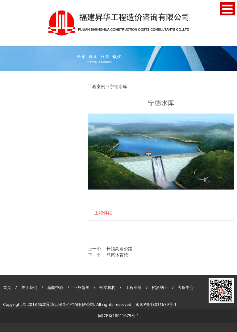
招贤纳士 (160, 287)
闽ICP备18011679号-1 (156, 304)
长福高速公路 (119, 248)
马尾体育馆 (117, 255)
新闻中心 (55, 287)
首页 (7, 287)
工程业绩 (134, 287)
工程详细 (103, 213)
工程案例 (96, 86)
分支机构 (107, 287)
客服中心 (186, 287)
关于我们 (29, 287)
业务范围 (81, 287)
